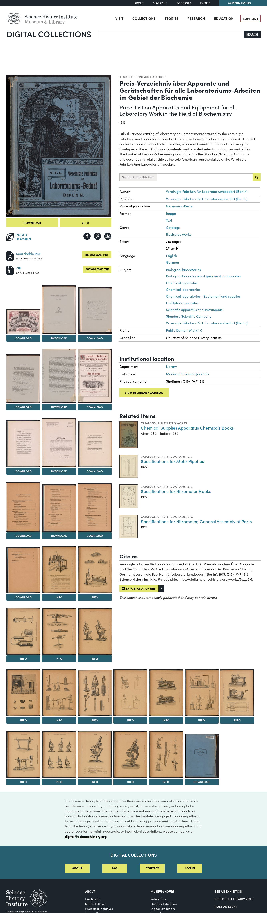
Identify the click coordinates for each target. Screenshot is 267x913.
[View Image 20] (23, 692)
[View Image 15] (59, 569)
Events (205, 3)
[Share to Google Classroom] (107, 236)
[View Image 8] (23, 443)
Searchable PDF (28, 253)
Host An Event (226, 906)
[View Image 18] (59, 631)
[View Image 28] (59, 754)
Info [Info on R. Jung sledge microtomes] (166, 720)
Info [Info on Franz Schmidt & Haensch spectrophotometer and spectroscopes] (59, 659)
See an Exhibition (228, 891)
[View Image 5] (23, 378)
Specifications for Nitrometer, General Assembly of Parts (196, 521)
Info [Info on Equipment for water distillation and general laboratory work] (23, 720)
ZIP (18, 268)
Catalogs (157, 77)
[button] (161, 588)
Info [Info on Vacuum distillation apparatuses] (59, 720)
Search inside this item (138, 177)
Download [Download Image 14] (23, 597)
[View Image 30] (130, 754)
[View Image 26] (237, 692)
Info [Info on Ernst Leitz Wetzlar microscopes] (59, 782)
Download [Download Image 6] (59, 407)
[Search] (171, 34)
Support (250, 18)
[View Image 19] (95, 631)
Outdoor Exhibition (164, 904)
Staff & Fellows (95, 904)
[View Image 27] (23, 754)
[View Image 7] (95, 376)
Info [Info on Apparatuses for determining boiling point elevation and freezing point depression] (201, 720)
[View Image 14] (23, 570)
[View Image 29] (95, 754)
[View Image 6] (59, 376)
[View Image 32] (202, 756)
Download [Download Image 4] (95, 338)
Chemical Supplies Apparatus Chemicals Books (187, 428)
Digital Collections (48, 33)
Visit (119, 18)
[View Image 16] (95, 569)
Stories (171, 18)
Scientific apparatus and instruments (194, 309)
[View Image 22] (95, 693)
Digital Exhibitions (163, 909)
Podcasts (183, 3)
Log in (190, 868)
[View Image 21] (59, 692)
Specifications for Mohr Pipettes (172, 461)
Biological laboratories (183, 269)
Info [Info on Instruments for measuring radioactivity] (130, 720)
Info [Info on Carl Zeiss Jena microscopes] (94, 659)
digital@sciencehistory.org (86, 836)
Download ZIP (97, 269)
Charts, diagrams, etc (175, 456)
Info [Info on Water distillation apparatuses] (23, 659)
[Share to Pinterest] (97, 236)
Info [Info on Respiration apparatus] (59, 597)
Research (196, 18)
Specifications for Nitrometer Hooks (176, 491)
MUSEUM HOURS (163, 891)
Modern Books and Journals (187, 374)
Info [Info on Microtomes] (237, 720)
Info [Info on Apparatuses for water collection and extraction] (94, 720)
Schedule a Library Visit (234, 899)
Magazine (160, 3)
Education (224, 18)
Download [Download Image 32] (201, 782)
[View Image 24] (166, 692)
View (85, 223)
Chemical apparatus (181, 283)
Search (252, 34)
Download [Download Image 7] (95, 407)
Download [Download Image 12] (59, 536)
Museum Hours (239, 3)
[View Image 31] (166, 754)
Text (169, 220)
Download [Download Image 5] (23, 407)
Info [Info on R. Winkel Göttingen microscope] (94, 782)
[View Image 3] (59, 309)
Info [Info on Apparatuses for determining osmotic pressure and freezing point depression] (166, 782)
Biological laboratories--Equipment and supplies (203, 276)
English (171, 255)
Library (171, 366)
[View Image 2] (23, 321)
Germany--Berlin (179, 206)
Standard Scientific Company (188, 316)
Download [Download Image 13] (95, 536)
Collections (144, 18)
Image (171, 213)
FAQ (115, 868)
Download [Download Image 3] (59, 338)
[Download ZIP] (10, 270)
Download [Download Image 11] (23, 536)
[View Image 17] (23, 631)
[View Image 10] (95, 444)
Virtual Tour (158, 899)
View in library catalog (144, 392)
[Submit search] (257, 177)
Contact (152, 868)
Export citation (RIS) (139, 588)
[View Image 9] (59, 442)
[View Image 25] (202, 692)
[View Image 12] (59, 508)
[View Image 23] (130, 692)
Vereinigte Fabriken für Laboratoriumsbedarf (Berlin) (207, 191)
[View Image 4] (95, 310)
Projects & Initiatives (99, 909)
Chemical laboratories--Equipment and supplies (203, 296)
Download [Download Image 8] (23, 471)
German (172, 262)
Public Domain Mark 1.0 (184, 330)
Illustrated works (134, 77)
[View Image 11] (23, 507)
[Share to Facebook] (87, 236)
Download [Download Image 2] (23, 338)
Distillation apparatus (182, 303)
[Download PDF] (10, 255)
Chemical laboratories (183, 289)
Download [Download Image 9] (59, 471)
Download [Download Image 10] (95, 471)
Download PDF (97, 255)
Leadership (92, 899)
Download (32, 223)
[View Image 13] (95, 507)
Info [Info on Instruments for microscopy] (94, 597)
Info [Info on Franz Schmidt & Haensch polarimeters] (23, 782)
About (139, 3)
